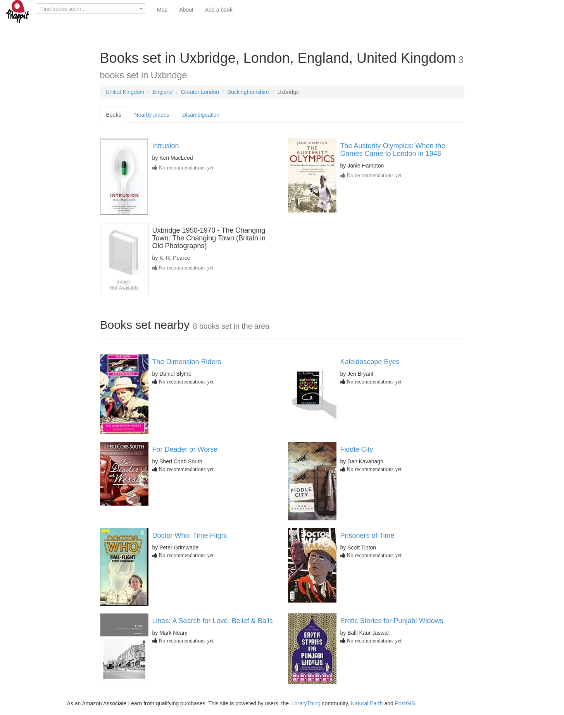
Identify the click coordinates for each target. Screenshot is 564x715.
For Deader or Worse (185, 449)
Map (162, 10)
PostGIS (405, 703)
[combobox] (91, 8)
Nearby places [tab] (151, 115)
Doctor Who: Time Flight (189, 535)
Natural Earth (367, 703)
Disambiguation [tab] (201, 115)
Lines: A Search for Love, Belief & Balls (212, 621)
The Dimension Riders (186, 362)
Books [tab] (113, 115)
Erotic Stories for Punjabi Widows (391, 621)
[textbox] (91, 8)
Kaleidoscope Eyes (370, 362)
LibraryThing (305, 703)
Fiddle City (356, 449)
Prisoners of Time (367, 535)
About (186, 10)
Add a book (219, 10)
